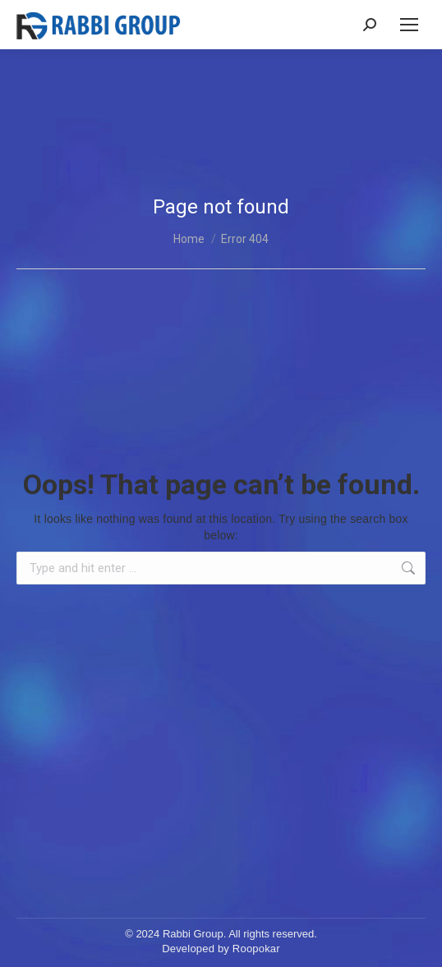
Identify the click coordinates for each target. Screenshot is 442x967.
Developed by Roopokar (221, 948)
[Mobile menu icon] (409, 24)
